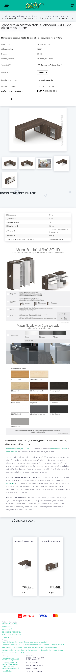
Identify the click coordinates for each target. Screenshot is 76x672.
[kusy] (13, 99)
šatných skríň (11, 452)
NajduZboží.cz (7, 671)
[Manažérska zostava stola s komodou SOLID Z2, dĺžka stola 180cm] (37, 109)
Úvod (4, 16)
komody (10, 483)
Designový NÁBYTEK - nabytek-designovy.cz (10, 659)
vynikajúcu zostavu (21, 480)
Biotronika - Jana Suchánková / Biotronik (10, 667)
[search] (72, 6)
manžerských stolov (58, 449)
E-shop (7, 5)
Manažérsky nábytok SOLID (26, 16)
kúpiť (4, 99)
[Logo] (34, 5)
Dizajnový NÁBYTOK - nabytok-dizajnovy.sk (10, 663)
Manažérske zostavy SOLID (59, 16)
